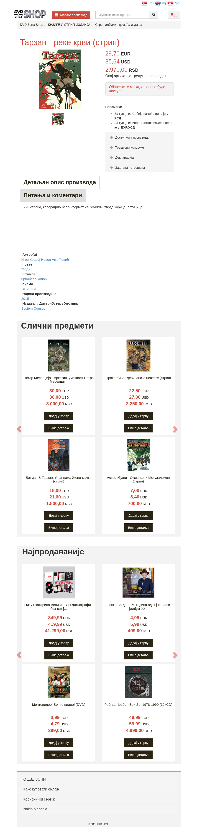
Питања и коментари (53, 195)
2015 (25, 298)
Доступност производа (129, 137)
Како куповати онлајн (41, 789)
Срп (173, 3)
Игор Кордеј (31, 259)
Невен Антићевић (55, 259)
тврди (26, 269)
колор (42, 279)
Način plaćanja (35, 809)
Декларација (121, 157)
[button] (19, 429)
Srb (147, 3)
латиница (28, 289)
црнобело (29, 279)
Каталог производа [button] (71, 15)
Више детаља (58, 428)
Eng (160, 3)
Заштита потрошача (127, 167)
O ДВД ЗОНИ (34, 779)
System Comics (33, 308)
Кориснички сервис (39, 799)
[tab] (139, 137)
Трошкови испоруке (126, 147)
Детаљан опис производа (60, 182)
